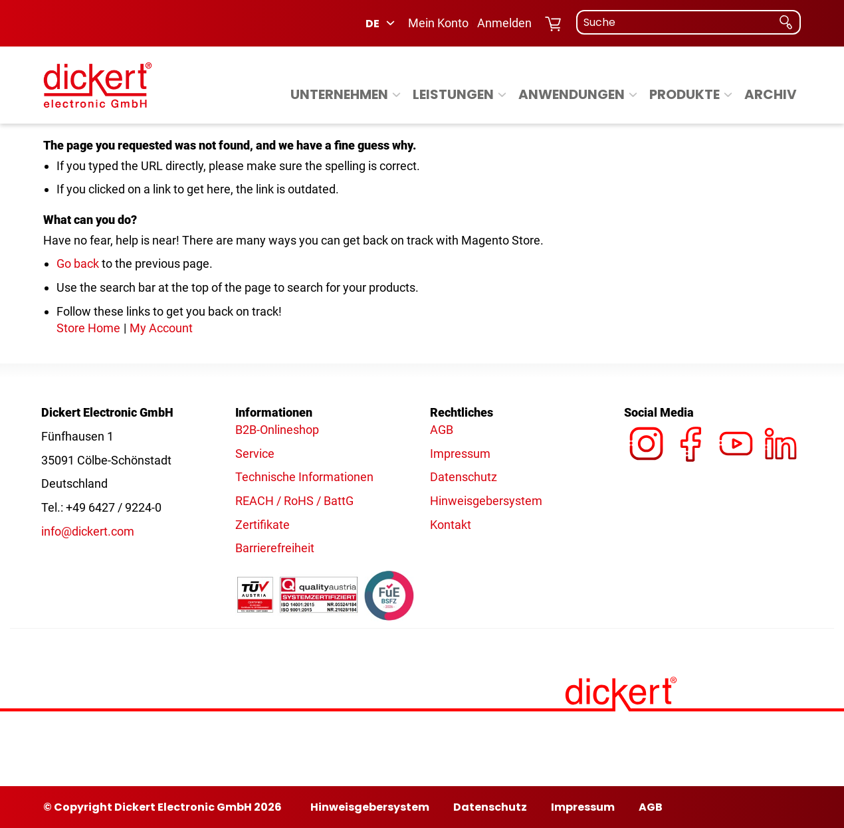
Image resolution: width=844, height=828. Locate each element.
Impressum (460, 454)
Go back (77, 263)
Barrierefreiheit (274, 548)
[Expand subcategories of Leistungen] (502, 95)
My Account (161, 328)
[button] (381, 23)
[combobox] (688, 22)
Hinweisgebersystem (486, 501)
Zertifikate (262, 525)
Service (254, 454)
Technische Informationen (304, 477)
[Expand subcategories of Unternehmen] (396, 95)
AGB (441, 430)
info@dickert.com (87, 531)
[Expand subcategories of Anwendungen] (633, 95)
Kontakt (450, 525)
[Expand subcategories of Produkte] (728, 95)
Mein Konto (438, 23)
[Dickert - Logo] (97, 85)
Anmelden (504, 23)
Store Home (88, 328)
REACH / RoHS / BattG (294, 501)
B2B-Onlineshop (277, 430)
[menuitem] (347, 94)
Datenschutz (463, 477)
